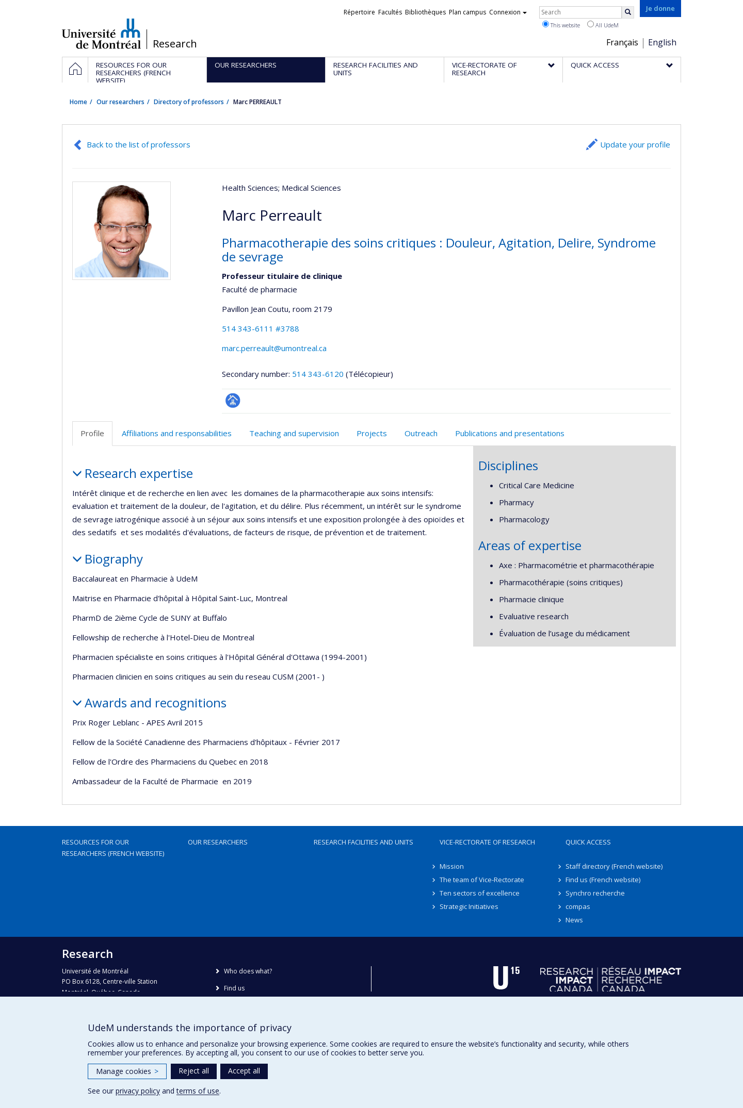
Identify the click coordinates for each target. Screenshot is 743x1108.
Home (78, 101)
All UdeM (603, 25)
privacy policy (138, 1091)
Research (175, 44)
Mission (452, 866)
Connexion (508, 12)
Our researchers (120, 101)
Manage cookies (127, 1071)
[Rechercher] (628, 12)
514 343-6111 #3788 (260, 328)
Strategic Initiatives (469, 906)
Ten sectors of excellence (480, 893)
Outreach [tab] (421, 433)
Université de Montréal (101, 33)
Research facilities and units (363, 842)
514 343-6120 (319, 374)
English (662, 42)
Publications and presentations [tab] (509, 433)
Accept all (244, 1071)
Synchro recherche (595, 893)
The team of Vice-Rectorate (482, 879)
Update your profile (635, 144)
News (574, 919)
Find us (234, 988)
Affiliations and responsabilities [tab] (177, 433)
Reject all (194, 1071)
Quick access (588, 842)
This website (561, 25)
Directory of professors (189, 101)
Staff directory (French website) (614, 866)
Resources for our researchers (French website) (113, 847)
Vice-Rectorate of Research (487, 842)
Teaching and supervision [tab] (294, 433)
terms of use (197, 1091)
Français (622, 42)
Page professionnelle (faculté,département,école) (233, 400)
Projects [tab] (372, 433)
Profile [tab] (92, 433)
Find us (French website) (603, 879)
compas (578, 906)
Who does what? (248, 971)
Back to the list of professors (138, 144)
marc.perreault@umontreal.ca (274, 348)
